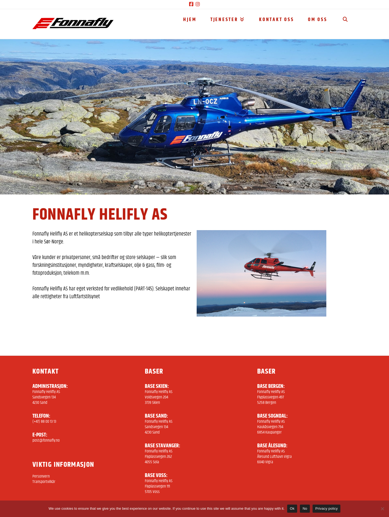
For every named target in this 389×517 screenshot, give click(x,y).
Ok (292, 508)
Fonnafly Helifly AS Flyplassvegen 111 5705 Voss (158, 486)
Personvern (41, 476)
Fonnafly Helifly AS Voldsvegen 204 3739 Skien (158, 397)
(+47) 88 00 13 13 (44, 421)
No (305, 508)
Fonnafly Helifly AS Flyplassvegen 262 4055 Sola (158, 456)
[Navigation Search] (345, 24)
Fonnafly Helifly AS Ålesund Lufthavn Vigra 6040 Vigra (274, 456)
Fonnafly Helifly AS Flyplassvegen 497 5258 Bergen (271, 397)
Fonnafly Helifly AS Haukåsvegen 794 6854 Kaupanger (271, 427)
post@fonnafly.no (46, 440)
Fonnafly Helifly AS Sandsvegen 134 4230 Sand (46, 397)
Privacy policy (326, 508)
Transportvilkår (43, 481)
